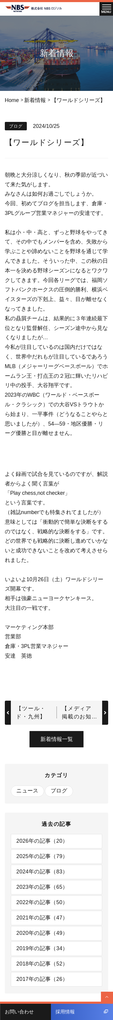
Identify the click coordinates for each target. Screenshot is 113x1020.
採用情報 (81, 1011)
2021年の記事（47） (42, 918)
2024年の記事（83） (42, 872)
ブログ (59, 791)
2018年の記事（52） (42, 964)
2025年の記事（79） (42, 856)
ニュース (27, 791)
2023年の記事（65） (42, 887)
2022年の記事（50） (42, 902)
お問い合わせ (19, 1011)
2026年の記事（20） (42, 841)
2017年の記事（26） (42, 979)
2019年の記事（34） (42, 948)
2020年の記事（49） (42, 933)
